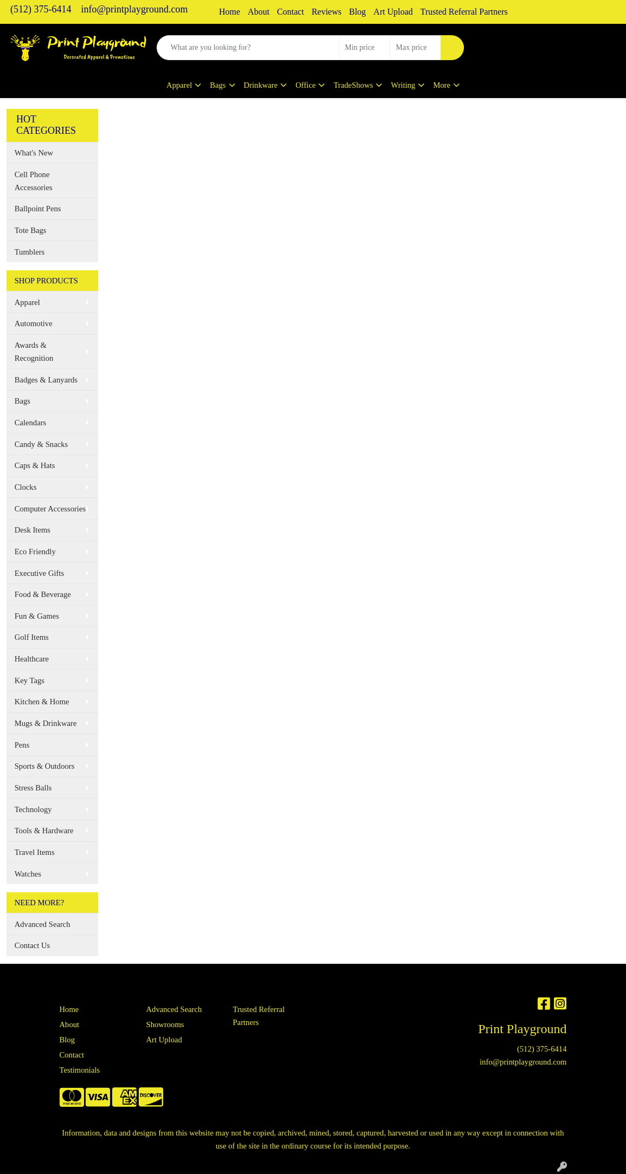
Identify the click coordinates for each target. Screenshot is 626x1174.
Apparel (179, 85)
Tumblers (30, 252)
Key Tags (29, 680)
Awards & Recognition (34, 351)
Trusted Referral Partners (464, 11)
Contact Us (32, 945)
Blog (357, 11)
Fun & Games (37, 616)
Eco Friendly (35, 551)
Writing (403, 85)
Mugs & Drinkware (46, 723)
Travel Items (35, 852)
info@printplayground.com (134, 9)
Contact (290, 11)
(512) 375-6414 (40, 9)
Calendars (31, 422)
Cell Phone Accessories (34, 181)
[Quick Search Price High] (415, 47)
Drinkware (261, 85)
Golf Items (32, 637)
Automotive (34, 323)
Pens (22, 745)
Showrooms (165, 1024)
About (258, 11)
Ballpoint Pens (38, 208)
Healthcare (32, 658)
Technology (33, 809)
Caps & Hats (35, 465)
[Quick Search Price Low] (364, 47)
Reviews (326, 11)
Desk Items (32, 530)
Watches (28, 874)
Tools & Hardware (44, 830)
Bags (217, 85)
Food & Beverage (43, 594)
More (441, 85)
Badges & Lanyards (46, 379)
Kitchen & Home (42, 701)
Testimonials (80, 1070)
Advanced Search (42, 924)
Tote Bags (31, 230)
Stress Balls (33, 787)
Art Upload (392, 11)
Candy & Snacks (41, 444)
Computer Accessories (50, 508)
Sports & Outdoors (45, 766)
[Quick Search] (248, 47)
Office (305, 85)
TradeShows (353, 85)
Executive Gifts (39, 573)
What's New (34, 152)
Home (229, 11)
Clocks (26, 487)
